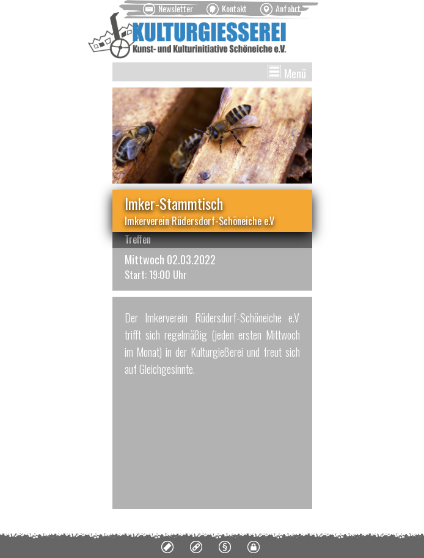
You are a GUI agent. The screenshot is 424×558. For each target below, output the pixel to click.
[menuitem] (168, 9)
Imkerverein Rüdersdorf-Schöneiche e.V (199, 221)
